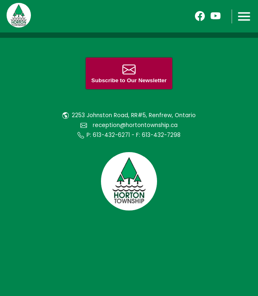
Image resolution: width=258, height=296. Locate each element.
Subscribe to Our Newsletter (129, 73)
